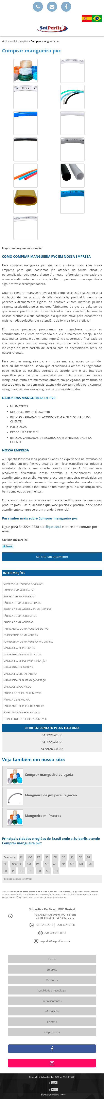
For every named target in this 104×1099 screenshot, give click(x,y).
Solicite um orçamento (52, 557)
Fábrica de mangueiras (18, 622)
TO (56, 871)
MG (30, 857)
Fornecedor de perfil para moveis (25, 719)
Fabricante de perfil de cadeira (23, 706)
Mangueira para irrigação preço (24, 680)
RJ (21, 857)
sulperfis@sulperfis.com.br (55, 941)
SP (46, 857)
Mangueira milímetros (18, 667)
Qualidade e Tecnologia (52, 990)
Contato (52, 1022)
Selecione (9, 857)
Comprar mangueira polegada (23, 583)
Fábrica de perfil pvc (16, 699)
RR (39, 871)
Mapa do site (52, 1032)
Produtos (52, 980)
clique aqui (53, 527)
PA (37, 864)
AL (54, 864)
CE (5, 864)
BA (88, 857)
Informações (14, 573)
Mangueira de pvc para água (22, 654)
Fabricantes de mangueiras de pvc (25, 628)
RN (21, 871)
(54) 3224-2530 (44, 925)
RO (30, 871)
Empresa (52, 969)
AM (29, 864)
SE (47, 871)
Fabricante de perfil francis (21, 712)
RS (71, 857)
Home (52, 959)
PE (80, 857)
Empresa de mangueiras (19, 596)
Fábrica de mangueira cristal (22, 603)
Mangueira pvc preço (17, 686)
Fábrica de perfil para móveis (22, 693)
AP (63, 864)
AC (46, 864)
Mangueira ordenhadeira (20, 674)
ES (38, 857)
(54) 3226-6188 (66, 925)
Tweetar (7, 546)
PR (55, 857)
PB (5, 871)
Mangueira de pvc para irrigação (25, 661)
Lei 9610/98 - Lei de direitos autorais (48, 897)
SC (63, 857)
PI (13, 871)
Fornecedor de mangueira (20, 635)
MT (81, 864)
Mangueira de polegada (19, 648)
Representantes (52, 1001)
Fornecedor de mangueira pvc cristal (28, 641)
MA (72, 864)
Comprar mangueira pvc (19, 590)
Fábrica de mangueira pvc (20, 616)
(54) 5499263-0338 (55, 933)
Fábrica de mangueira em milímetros (27, 609)
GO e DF (17, 864)
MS (90, 864)
